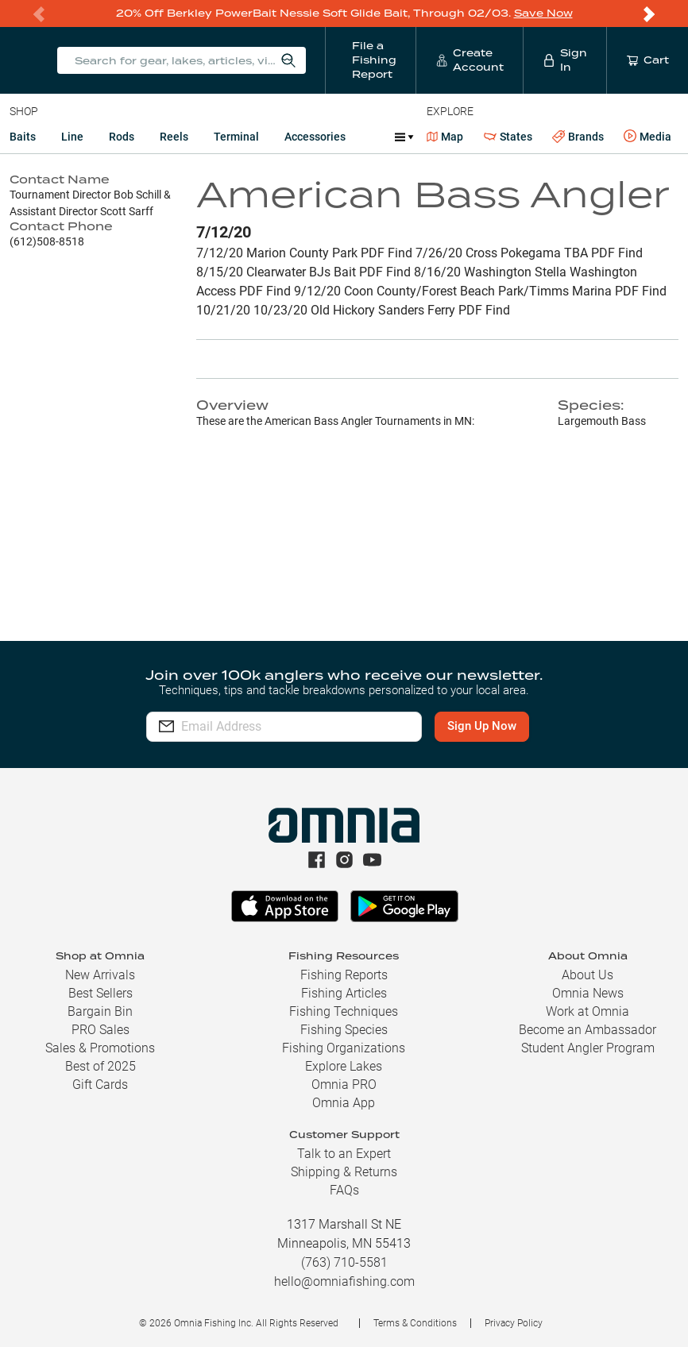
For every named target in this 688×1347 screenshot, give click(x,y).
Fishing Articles (344, 993)
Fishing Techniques (343, 1011)
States (508, 137)
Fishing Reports (344, 974)
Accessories (315, 136)
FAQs (344, 1190)
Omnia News (588, 993)
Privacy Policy (514, 1323)
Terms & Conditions (415, 1323)
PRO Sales (100, 1029)
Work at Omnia (587, 1011)
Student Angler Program (588, 1048)
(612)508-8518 (47, 241)
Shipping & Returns (344, 1171)
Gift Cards (100, 1084)
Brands (578, 137)
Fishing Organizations (343, 1048)
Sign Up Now (481, 726)
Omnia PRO (344, 1084)
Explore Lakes (343, 1066)
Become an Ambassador (587, 1029)
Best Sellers (100, 993)
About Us (587, 974)
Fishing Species (344, 1029)
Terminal (236, 136)
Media (647, 136)
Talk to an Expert (344, 1153)
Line (72, 136)
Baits (23, 136)
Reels (174, 136)
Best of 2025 (100, 1066)
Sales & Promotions (100, 1048)
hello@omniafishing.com (344, 1281)
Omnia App (343, 1102)
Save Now (543, 13)
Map (445, 136)
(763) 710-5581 (344, 1262)
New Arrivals (100, 974)
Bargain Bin (100, 1011)
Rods (121, 136)
